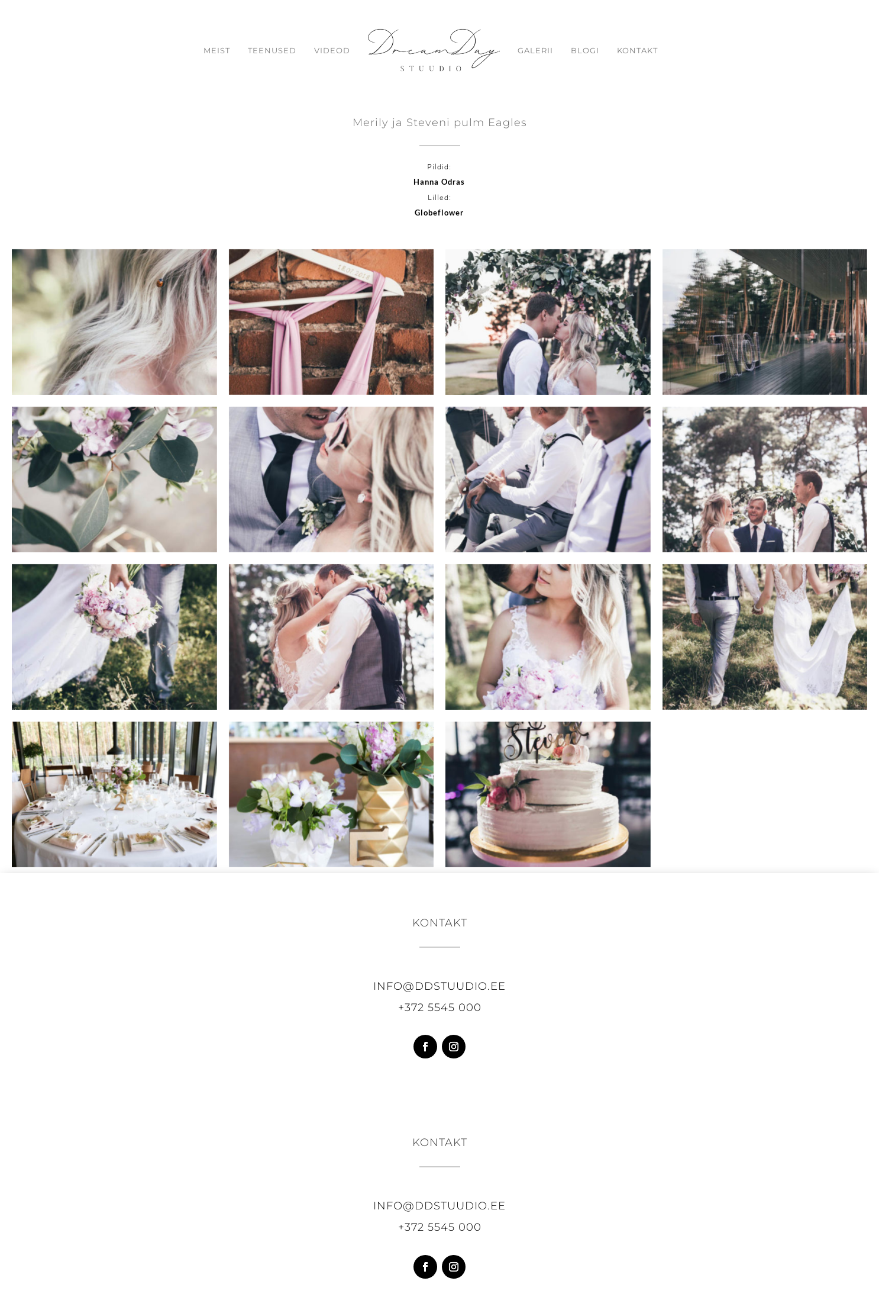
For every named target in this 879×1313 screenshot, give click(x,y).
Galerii (545, 50)
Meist (206, 50)
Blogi (595, 50)
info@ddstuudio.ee (439, 986)
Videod (322, 50)
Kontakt (647, 50)
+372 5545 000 (439, 1007)
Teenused (262, 50)
